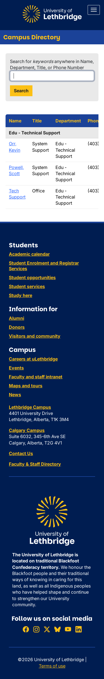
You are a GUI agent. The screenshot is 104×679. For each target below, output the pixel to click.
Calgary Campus (27, 430)
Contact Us (21, 453)
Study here (20, 295)
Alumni (16, 318)
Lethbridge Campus (30, 407)
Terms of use (52, 666)
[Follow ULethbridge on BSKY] (57, 629)
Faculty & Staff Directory (35, 464)
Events (16, 368)
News (15, 394)
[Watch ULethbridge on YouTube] (68, 629)
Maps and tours (25, 385)
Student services (27, 286)
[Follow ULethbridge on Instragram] (36, 629)
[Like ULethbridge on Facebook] (25, 629)
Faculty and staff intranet (35, 377)
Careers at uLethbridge (33, 359)
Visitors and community (34, 336)
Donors (17, 327)
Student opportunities (32, 277)
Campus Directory (31, 37)
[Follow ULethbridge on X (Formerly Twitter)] (46, 629)
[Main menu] (94, 10)
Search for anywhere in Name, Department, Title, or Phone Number (52, 64)
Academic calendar (29, 254)
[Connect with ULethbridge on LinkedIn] (78, 629)
